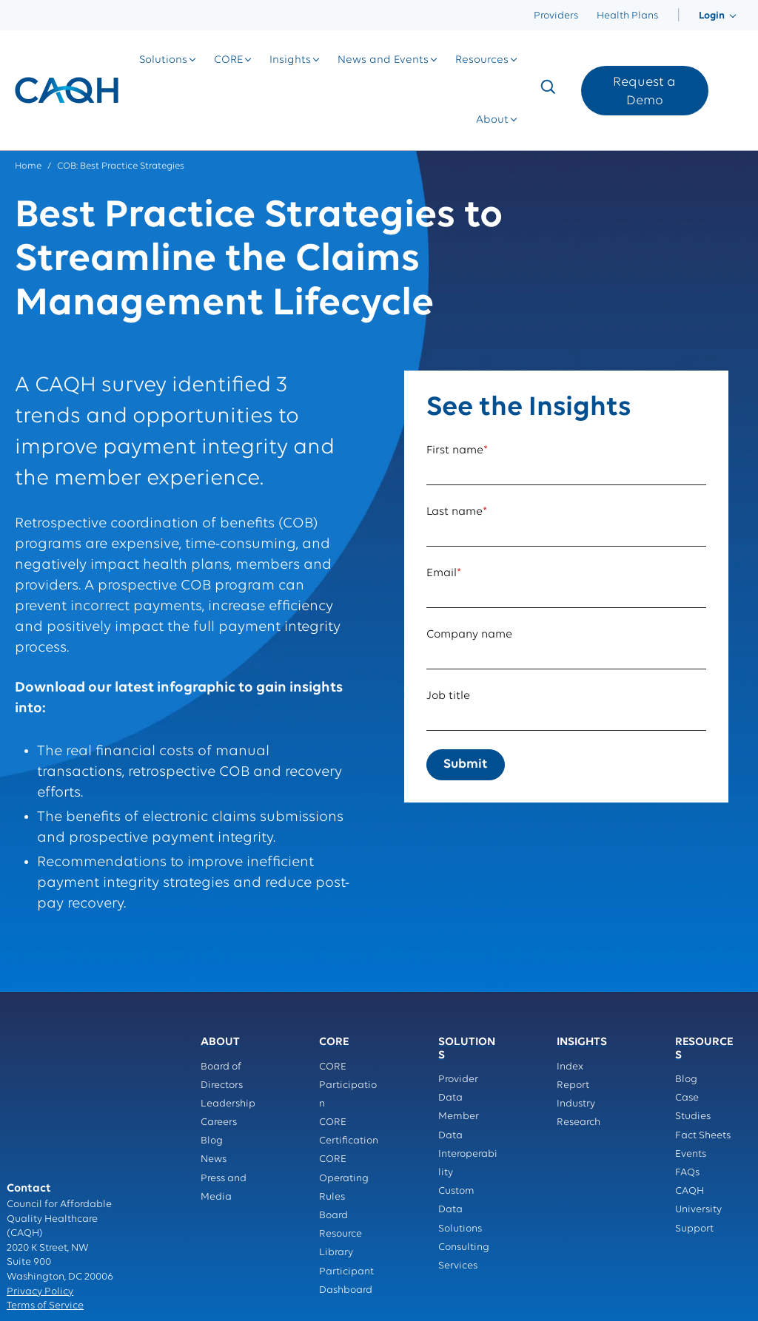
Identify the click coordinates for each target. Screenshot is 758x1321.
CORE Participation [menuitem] (348, 1085)
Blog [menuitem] (212, 1140)
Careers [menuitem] (219, 1122)
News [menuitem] (214, 1159)
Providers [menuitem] (556, 15)
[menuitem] (678, 15)
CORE (228, 60)
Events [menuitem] (690, 1154)
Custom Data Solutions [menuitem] (460, 1210)
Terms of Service (45, 1212)
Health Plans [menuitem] (627, 15)
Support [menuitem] (694, 1228)
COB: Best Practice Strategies (120, 166)
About (492, 120)
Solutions (163, 60)
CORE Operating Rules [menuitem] (344, 1178)
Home (28, 166)
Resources (482, 60)
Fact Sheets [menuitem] (703, 1135)
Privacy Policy (40, 1197)
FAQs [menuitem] (687, 1172)
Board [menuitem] (333, 1215)
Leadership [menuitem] (228, 1103)
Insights (290, 60)
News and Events (383, 60)
